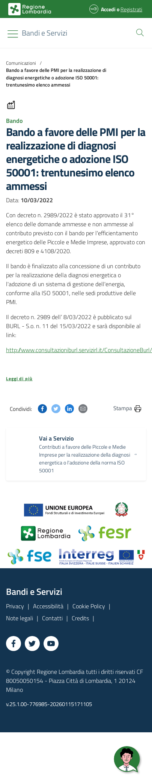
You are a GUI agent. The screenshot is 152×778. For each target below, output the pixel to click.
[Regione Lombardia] (44, 33)
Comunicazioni (21, 63)
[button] (138, 31)
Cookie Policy (88, 606)
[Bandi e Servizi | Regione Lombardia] (29, 9)
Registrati (131, 9)
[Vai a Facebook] (13, 643)
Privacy (15, 606)
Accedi (108, 9)
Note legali (19, 618)
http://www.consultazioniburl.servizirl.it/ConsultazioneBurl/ (79, 349)
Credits (80, 618)
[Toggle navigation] (12, 34)
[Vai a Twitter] (32, 643)
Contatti (52, 618)
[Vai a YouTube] (51, 643)
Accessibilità (48, 606)
